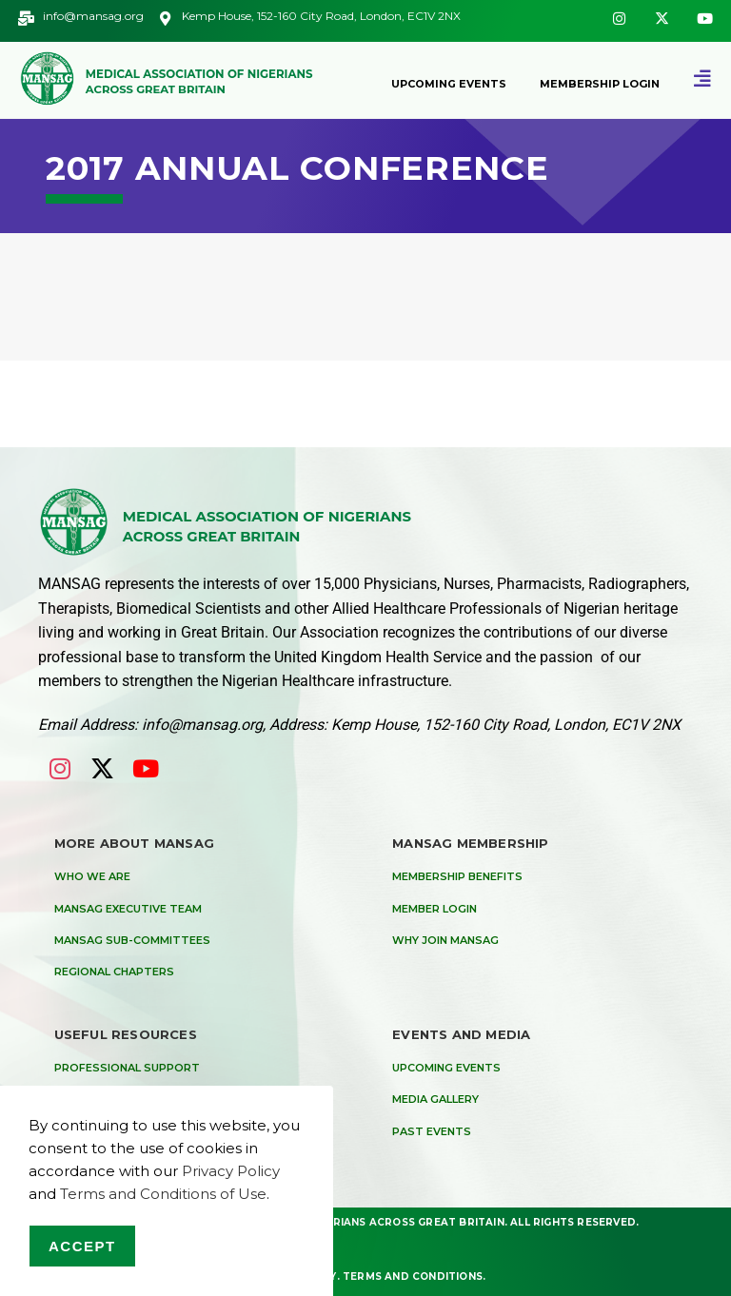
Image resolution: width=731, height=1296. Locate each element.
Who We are (92, 876)
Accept (82, 1246)
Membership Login (600, 83)
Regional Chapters (114, 971)
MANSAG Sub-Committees (132, 940)
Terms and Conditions (413, 1275)
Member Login (434, 908)
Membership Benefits (457, 876)
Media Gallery (435, 1099)
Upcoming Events (448, 83)
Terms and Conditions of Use (163, 1194)
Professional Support (127, 1067)
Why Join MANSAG (445, 940)
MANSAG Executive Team (128, 908)
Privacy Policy (231, 1171)
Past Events (431, 1131)
